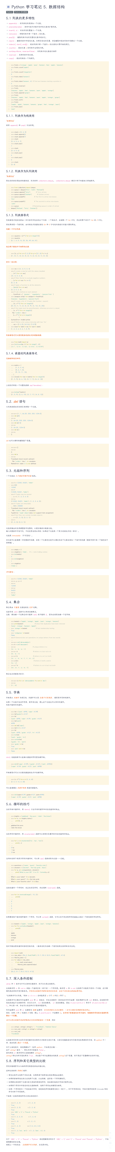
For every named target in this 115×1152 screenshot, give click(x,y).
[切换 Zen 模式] (110, 1148)
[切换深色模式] (110, 1138)
